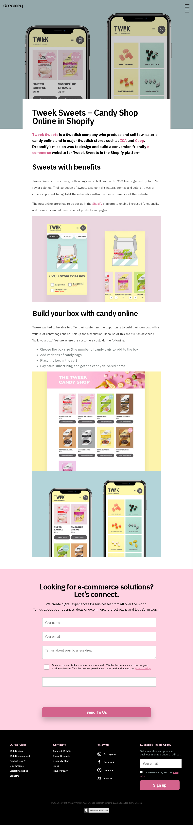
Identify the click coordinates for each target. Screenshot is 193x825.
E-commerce (17, 765)
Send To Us (96, 712)
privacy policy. (143, 669)
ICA (123, 140)
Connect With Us (62, 751)
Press (56, 765)
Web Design (16, 751)
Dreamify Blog (61, 760)
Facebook (109, 762)
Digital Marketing (19, 770)
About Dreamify (61, 755)
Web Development (20, 755)
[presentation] (72, 696)
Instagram (110, 754)
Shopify (97, 204)
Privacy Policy (60, 770)
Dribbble (108, 770)
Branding (15, 775)
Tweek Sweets (45, 134)
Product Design (18, 760)
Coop (139, 140)
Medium (108, 778)
